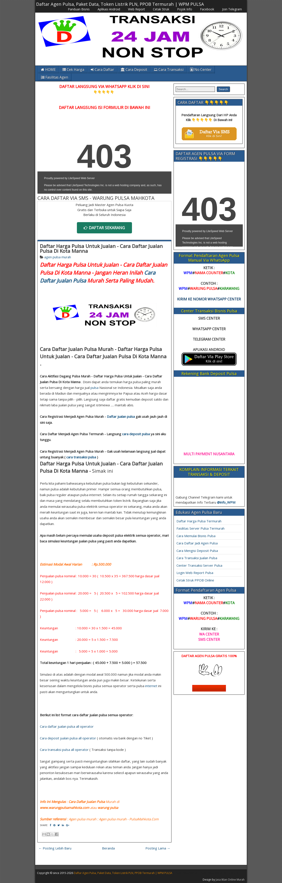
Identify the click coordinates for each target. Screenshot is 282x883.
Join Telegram (232, 9)
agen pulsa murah (57, 257)
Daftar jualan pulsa (121, 416)
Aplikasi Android (109, 9)
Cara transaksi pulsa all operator (64, 749)
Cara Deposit (134, 69)
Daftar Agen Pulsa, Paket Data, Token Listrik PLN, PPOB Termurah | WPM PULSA (120, 4)
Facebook (207, 9)
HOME (48, 69)
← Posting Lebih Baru (55, 848)
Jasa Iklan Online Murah (230, 879)
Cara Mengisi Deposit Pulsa (197, 550)
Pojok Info (184, 9)
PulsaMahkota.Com (144, 819)
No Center (201, 69)
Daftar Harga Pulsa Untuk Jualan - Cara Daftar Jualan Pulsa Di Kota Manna (101, 248)
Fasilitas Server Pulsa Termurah (200, 528)
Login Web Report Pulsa (194, 572)
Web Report (136, 9)
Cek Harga (73, 69)
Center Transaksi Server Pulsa (199, 565)
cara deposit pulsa (136, 434)
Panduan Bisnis (79, 9)
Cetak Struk (161, 9)
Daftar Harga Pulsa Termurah (198, 521)
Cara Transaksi (169, 69)
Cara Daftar (102, 69)
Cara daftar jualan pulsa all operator (67, 726)
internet (151, 686)
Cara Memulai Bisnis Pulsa (195, 536)
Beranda (108, 848)
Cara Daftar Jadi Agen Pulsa (197, 543)
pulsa (94, 387)
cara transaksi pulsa (81, 457)
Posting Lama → (157, 848)
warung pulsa (108, 807)
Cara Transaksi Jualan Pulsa (196, 558)
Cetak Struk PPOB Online (195, 580)
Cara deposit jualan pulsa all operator (68, 738)
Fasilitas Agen (54, 77)
